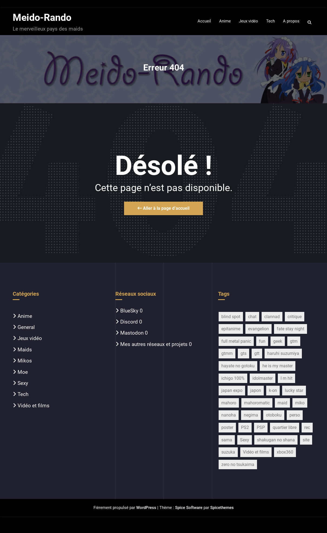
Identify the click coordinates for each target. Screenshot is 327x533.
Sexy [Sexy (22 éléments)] (244, 439)
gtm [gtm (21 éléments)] (294, 341)
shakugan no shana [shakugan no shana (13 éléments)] (276, 439)
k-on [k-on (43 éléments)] (273, 390)
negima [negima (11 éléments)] (251, 415)
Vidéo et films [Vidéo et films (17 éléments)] (256, 452)
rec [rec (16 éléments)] (307, 427)
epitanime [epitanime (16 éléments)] (230, 328)
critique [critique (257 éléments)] (295, 316)
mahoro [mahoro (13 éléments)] (228, 402)
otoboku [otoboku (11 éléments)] (274, 415)
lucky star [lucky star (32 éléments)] (294, 390)
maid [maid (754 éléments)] (282, 402)
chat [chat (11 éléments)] (252, 316)
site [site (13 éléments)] (306, 439)
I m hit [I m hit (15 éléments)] (286, 378)
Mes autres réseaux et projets (154, 344)
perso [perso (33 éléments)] (294, 415)
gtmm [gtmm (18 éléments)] (227, 353)
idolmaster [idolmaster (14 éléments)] (262, 378)
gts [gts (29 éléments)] (243, 353)
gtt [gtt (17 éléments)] (256, 353)
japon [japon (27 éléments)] (255, 390)
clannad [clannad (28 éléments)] (272, 316)
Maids (25, 350)
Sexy (23, 383)
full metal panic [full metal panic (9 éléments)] (236, 341)
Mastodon (132, 333)
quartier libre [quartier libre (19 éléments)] (284, 427)
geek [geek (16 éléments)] (277, 341)
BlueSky (129, 311)
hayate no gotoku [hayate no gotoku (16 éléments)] (238, 365)
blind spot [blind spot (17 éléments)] (230, 316)
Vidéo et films (33, 405)
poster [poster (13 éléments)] (227, 427)
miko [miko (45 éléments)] (300, 402)
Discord (129, 322)
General (26, 327)
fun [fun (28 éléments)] (262, 341)
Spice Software (188, 507)
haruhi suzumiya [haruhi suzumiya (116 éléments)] (283, 353)
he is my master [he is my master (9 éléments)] (277, 365)
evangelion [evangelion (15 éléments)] (258, 328)
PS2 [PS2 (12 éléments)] (245, 427)
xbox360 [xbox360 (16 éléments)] (285, 452)
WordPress (146, 507)
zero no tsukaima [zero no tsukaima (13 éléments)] (237, 464)
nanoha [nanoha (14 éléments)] (228, 415)
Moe (23, 372)
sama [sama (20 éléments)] (226, 439)
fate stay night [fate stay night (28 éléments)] (290, 328)
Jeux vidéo (30, 338)
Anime (25, 316)
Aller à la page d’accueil (163, 208)
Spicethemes (222, 507)
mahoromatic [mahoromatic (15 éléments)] (257, 402)
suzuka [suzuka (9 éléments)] (228, 452)
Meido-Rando (42, 17)
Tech (23, 394)
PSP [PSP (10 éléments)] (261, 427)
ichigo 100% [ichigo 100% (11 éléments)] (233, 378)
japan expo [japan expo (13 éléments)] (231, 390)
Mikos (25, 361)
